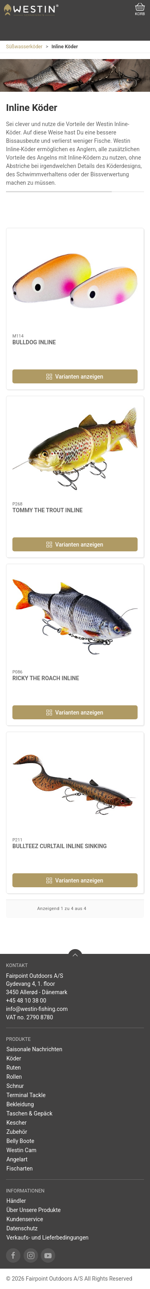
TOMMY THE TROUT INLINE (47, 510)
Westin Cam (21, 1150)
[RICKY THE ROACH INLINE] (75, 617)
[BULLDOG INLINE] (75, 281)
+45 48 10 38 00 (26, 1000)
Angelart (17, 1159)
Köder (13, 1058)
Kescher (16, 1122)
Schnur (15, 1086)
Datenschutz (22, 1228)
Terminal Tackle (26, 1095)
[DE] (31, 10)
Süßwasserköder (24, 46)
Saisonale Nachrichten (34, 1049)
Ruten (13, 1067)
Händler (16, 1201)
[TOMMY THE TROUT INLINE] (75, 449)
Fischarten (19, 1168)
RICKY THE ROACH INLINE (45, 678)
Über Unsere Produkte (33, 1210)
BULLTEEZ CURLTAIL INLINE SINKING (59, 846)
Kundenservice (24, 1219)
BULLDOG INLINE (34, 342)
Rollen (14, 1077)
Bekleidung (20, 1104)
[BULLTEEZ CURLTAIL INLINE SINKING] (75, 785)
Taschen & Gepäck (29, 1113)
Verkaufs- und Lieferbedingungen (47, 1237)
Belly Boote (20, 1141)
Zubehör (16, 1132)
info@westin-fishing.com (37, 1009)
